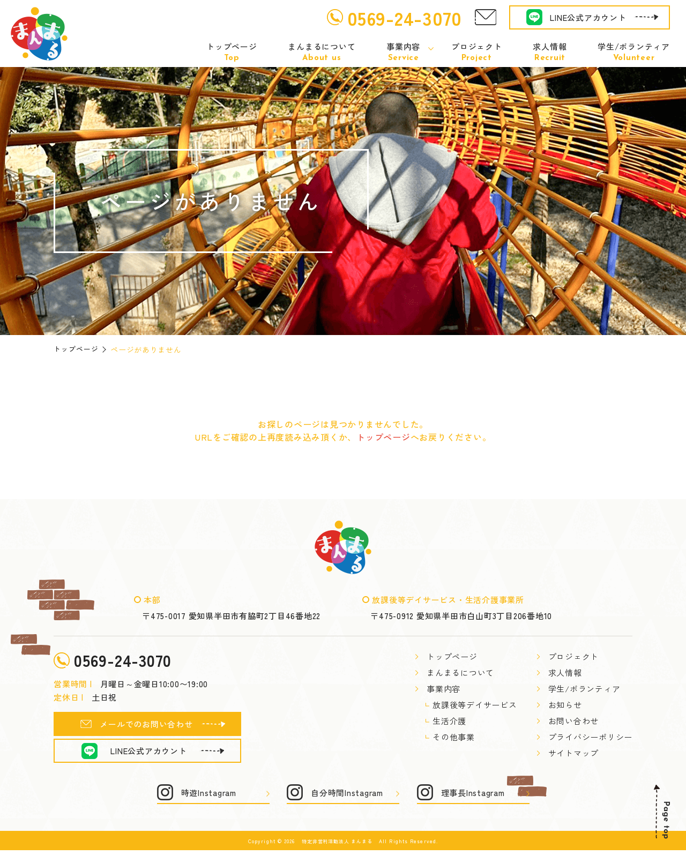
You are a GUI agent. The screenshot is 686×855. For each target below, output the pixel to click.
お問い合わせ (573, 721)
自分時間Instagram (347, 797)
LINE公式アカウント (588, 17)
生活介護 (449, 721)
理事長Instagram (473, 797)
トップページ (231, 52)
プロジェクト (476, 52)
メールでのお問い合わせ (146, 728)
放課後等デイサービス (475, 705)
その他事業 (454, 737)
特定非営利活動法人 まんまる (337, 846)
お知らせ (565, 705)
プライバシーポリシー (590, 737)
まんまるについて (321, 52)
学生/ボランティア (634, 52)
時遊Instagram (208, 797)
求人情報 (549, 52)
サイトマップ (573, 753)
